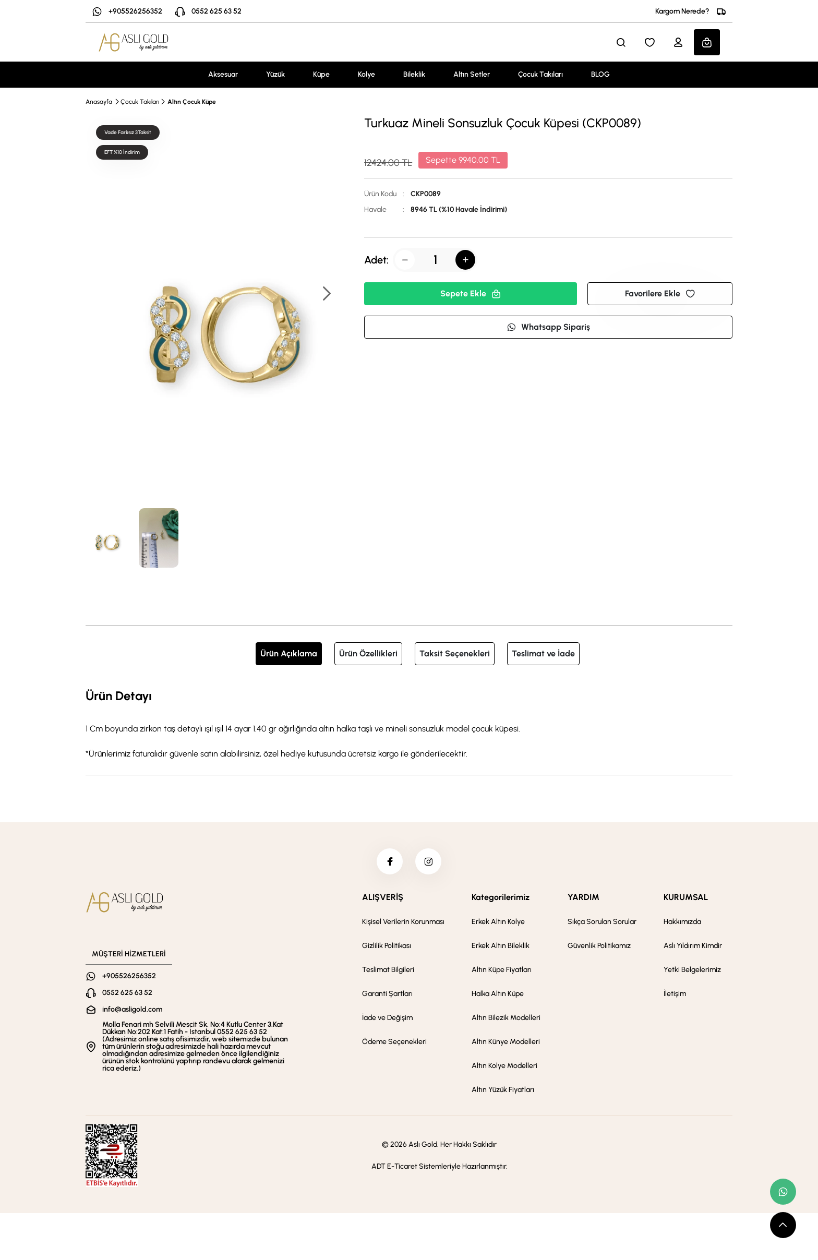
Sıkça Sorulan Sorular (602, 921)
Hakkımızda (682, 921)
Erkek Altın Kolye (498, 921)
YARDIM (583, 897)
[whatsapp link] (783, 1192)
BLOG (600, 74)
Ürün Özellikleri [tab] (368, 653)
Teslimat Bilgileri (388, 969)
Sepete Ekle (470, 293)
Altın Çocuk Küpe (191, 101)
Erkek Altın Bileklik (501, 945)
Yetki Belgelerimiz (692, 969)
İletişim (675, 993)
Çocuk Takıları (540, 74)
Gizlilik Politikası (386, 945)
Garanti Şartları (387, 993)
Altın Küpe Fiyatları (502, 969)
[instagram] (428, 861)
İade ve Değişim (387, 1017)
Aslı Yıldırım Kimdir (693, 945)
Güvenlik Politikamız (599, 945)
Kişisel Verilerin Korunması (403, 921)
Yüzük (275, 74)
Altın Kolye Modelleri (504, 1065)
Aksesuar (223, 74)
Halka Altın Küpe (498, 993)
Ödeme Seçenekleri (394, 1041)
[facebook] (390, 861)
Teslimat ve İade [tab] (543, 653)
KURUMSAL (686, 897)
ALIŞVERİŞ (382, 897)
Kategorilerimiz (501, 897)
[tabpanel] (409, 723)
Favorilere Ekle (660, 293)
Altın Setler (471, 74)
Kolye (366, 74)
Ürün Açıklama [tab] (288, 653)
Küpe (321, 74)
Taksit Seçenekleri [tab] (454, 653)
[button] (326, 294)
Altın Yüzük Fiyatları (503, 1089)
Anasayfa (99, 101)
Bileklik (414, 74)
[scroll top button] (783, 1225)
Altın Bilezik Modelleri (506, 1017)
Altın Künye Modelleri (506, 1041)
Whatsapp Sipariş (548, 327)
